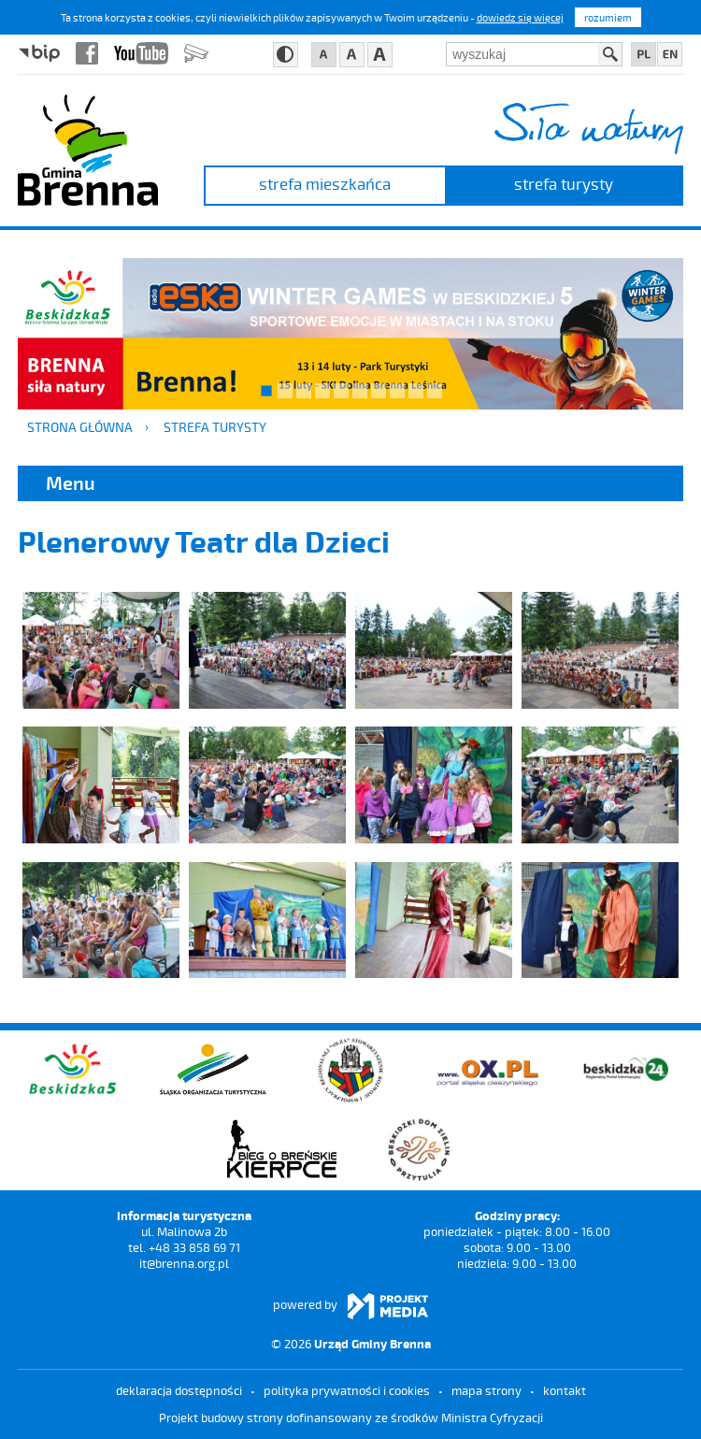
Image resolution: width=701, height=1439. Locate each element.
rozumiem (608, 17)
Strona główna (80, 427)
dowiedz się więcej (520, 17)
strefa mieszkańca (325, 183)
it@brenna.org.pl (184, 1263)
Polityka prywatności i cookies (347, 1390)
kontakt (564, 1390)
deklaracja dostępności (179, 1390)
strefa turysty (563, 183)
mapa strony (486, 1390)
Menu (70, 482)
